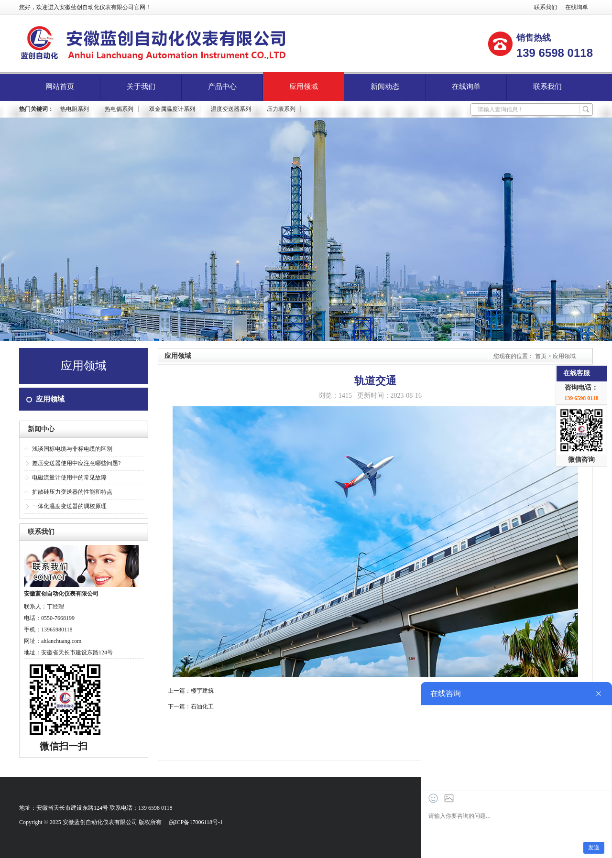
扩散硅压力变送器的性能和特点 (72, 492)
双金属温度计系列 (172, 109)
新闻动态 (385, 86)
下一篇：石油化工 (191, 706)
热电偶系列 (119, 109)
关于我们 (141, 86)
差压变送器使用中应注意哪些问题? (76, 463)
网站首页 (59, 86)
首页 (540, 356)
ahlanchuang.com (61, 641)
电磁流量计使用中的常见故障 (69, 477)
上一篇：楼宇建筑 (191, 690)
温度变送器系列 (231, 109)
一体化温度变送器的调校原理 (69, 506)
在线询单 (576, 7)
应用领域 (303, 86)
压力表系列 (281, 109)
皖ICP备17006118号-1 (196, 822)
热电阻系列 (74, 109)
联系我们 (545, 7)
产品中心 (222, 86)
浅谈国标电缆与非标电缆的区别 (72, 448)
